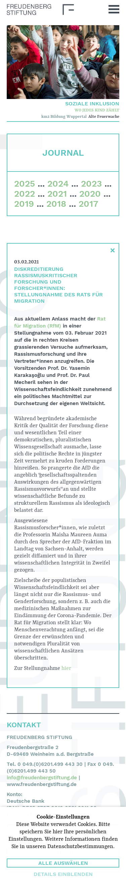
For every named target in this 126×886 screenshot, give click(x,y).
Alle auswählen (63, 863)
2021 (57, 194)
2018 (56, 204)
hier (66, 669)
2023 (91, 184)
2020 (90, 194)
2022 (24, 194)
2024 (58, 184)
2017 (88, 204)
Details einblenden (63, 874)
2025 (24, 184)
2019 (24, 204)
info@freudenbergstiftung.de (42, 778)
